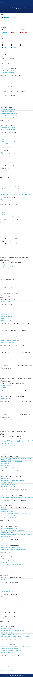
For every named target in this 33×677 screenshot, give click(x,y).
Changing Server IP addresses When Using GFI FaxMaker (10, 141)
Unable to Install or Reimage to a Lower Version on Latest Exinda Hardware (13, 549)
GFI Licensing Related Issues (5, 602)
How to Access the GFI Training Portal (7, 591)
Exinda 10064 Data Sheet (5, 372)
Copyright (20, 675)
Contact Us (12, 675)
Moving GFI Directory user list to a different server (9, 266)
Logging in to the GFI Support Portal (7, 668)
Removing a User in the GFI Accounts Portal (8, 632)
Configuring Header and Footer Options (7, 212)
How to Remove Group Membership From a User (9, 634)
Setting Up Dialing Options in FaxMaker (7, 143)
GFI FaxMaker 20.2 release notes (6, 253)
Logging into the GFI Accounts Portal (7, 652)
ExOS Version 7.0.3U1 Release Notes (7, 465)
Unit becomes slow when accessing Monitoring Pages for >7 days (11, 438)
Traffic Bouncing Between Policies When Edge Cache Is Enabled (11, 461)
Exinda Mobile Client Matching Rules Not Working (9, 338)
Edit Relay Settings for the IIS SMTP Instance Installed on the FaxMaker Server (14, 99)
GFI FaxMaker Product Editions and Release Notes (9, 270)
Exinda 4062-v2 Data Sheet (5, 318)
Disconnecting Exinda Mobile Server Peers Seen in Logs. (10, 340)
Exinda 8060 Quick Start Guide (6, 385)
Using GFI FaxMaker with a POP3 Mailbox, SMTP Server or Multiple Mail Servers (14, 272)
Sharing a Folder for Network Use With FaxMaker (9, 113)
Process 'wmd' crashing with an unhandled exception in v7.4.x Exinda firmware (14, 447)
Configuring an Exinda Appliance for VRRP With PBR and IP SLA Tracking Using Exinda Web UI (16, 566)
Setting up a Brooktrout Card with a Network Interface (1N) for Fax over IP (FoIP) (14, 190)
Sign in (31, 2)
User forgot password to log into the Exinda (8, 484)
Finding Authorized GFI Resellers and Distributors (9, 618)
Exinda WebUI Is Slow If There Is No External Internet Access (11, 467)
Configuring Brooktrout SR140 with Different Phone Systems (11, 188)
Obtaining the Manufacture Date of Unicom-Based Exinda (10, 411)
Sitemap (15, 675)
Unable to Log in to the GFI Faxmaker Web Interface (9, 284)
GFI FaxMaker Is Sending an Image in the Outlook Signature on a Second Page (14, 86)
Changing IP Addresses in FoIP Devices (7, 139)
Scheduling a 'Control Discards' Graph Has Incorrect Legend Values (12, 443)
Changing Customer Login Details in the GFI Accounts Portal (11, 648)
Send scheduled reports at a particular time (8, 486)
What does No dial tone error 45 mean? (7, 70)
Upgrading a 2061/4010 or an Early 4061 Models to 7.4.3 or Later (11, 445)
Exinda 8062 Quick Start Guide (6, 425)
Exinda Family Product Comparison (6, 421)
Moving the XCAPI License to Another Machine (8, 162)
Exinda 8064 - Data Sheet (5, 314)
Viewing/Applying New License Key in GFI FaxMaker (9, 174)
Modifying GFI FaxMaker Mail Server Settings (8, 109)
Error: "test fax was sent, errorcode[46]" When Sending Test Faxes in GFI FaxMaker (14, 216)
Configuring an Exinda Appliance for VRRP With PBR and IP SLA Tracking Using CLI (14, 564)
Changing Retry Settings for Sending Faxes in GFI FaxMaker (10, 145)
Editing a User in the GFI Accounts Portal (7, 628)
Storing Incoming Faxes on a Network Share (8, 117)
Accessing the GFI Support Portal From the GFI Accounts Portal (11, 664)
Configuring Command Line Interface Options (8, 560)
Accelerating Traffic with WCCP (6, 320)
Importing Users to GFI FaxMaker (6, 147)
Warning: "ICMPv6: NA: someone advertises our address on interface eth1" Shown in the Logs (16, 534)
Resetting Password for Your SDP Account (7, 511)
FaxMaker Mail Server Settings (6, 264)
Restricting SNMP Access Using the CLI (7, 532)
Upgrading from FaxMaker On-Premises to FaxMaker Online (11, 251)
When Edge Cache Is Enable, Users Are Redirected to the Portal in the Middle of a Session (15, 513)
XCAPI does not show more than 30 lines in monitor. (9, 228)
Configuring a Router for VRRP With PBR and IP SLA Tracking (11, 568)
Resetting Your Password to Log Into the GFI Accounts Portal (11, 650)
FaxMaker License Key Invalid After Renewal (8, 172)
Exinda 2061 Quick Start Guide (6, 423)
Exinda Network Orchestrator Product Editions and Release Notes (11, 547)
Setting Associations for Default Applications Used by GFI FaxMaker (12, 84)
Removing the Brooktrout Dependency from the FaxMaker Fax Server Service (13, 192)
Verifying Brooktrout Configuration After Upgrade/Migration (11, 186)
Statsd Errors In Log (4, 509)
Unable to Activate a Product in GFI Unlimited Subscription (10, 607)
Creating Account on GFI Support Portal (7, 670)
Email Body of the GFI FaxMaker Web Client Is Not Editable (10, 235)
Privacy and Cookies (24, 675)
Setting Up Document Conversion (6, 88)
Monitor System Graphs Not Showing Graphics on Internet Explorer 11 (12, 530)
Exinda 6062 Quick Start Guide (6, 398)
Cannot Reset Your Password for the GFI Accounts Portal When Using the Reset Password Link (16, 646)
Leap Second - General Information (6, 482)
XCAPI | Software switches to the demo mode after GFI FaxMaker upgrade (13, 226)
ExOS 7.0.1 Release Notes (5, 463)
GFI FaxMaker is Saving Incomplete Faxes (7, 111)
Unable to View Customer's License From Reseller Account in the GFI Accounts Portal (15, 589)
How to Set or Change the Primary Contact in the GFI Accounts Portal (12, 630)
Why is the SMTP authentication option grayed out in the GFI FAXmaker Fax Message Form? (16, 230)
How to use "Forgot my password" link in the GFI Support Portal (11, 666)
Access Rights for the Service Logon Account (8, 129)
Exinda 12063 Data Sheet (5, 362)
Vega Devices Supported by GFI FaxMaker (7, 247)
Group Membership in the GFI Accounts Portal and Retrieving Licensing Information (15, 636)
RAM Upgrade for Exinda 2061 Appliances (7, 427)
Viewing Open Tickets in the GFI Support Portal (8, 662)
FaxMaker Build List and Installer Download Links (9, 268)
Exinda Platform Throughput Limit (6, 301)
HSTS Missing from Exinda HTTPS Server (7, 312)
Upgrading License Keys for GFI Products (7, 609)
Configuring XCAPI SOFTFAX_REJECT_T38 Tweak (8, 214)
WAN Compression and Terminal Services (7, 478)
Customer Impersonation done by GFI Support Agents (10, 600)
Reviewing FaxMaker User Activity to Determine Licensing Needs (11, 249)
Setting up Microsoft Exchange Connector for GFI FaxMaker (10, 97)
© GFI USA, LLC (9, 675)
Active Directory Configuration (6, 536)
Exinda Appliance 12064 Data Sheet (6, 360)
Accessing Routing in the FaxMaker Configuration (9, 115)
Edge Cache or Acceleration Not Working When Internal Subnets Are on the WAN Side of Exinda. (17, 497)
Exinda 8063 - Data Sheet (5, 387)
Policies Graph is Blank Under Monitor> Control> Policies (10, 562)
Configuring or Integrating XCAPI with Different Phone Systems (11, 157)
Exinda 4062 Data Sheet (4, 409)
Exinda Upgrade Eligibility (5, 579)
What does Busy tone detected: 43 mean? (7, 72)
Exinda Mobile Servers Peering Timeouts (7, 342)
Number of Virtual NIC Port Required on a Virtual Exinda (10, 528)
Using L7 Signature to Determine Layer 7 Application (9, 515)
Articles (1, 56)
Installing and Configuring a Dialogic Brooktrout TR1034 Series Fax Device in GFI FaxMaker (16, 194)
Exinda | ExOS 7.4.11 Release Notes (6, 316)
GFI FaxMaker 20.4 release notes (6, 245)
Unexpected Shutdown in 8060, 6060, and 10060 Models (10, 517)
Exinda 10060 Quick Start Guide (6, 374)
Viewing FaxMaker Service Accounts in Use (8, 127)
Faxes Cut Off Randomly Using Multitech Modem (9, 60)
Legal (17, 675)
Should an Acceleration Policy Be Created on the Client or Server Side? (12, 480)
